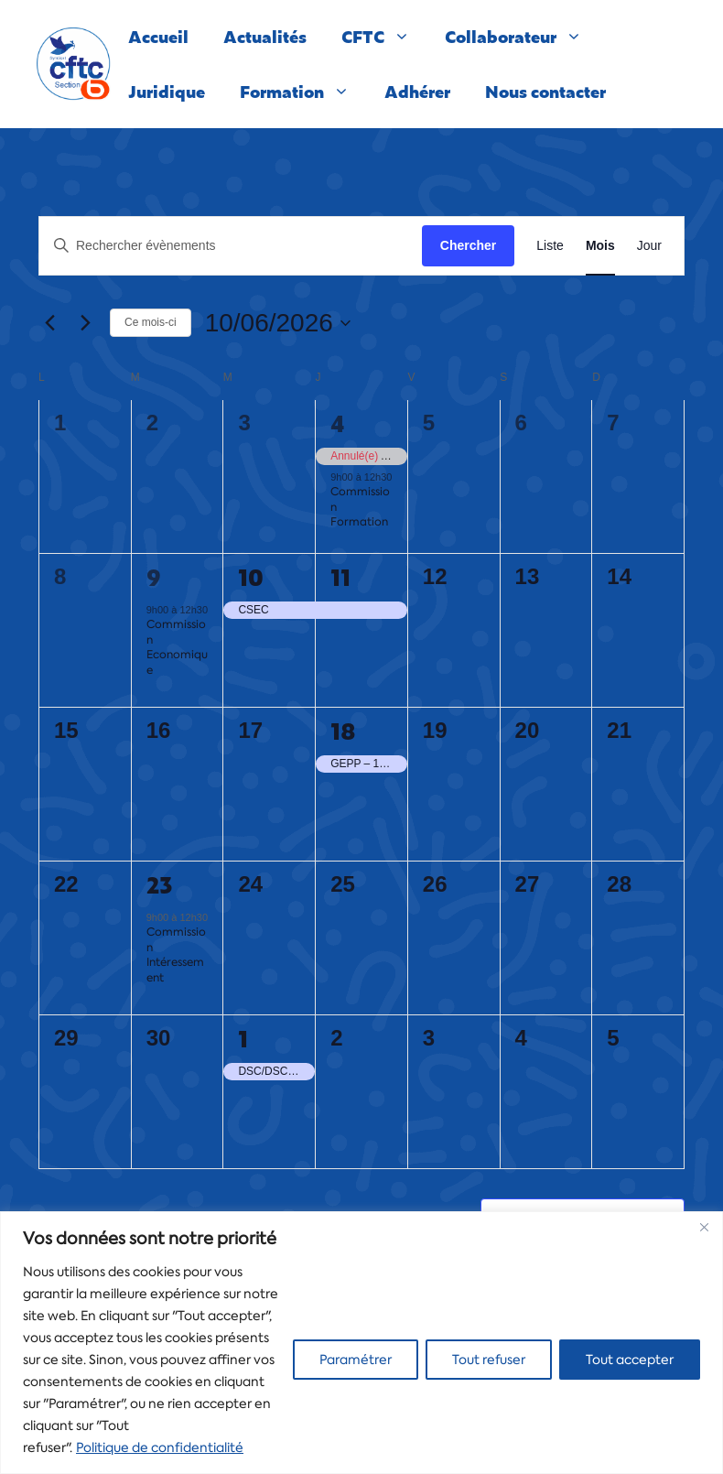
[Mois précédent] (49, 323)
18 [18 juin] (343, 730)
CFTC (384, 36)
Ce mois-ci (150, 322)
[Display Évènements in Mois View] (600, 246)
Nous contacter (545, 91)
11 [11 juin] (340, 576)
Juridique (166, 91)
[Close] (704, 1227)
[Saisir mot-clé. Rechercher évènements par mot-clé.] (230, 246)
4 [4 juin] (337, 422)
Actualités (265, 36)
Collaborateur (522, 36)
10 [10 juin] (251, 576)
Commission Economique (177, 647)
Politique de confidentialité (159, 1447)
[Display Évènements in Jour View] (649, 246)
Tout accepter (630, 1359)
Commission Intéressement (176, 955)
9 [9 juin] (153, 576)
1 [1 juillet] (243, 1038)
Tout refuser (488, 1359)
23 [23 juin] (159, 884)
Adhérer (417, 91)
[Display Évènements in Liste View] (550, 246)
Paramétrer (355, 1359)
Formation (303, 91)
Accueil (158, 36)
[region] (361, 1342)
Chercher (468, 245)
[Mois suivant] (85, 323)
